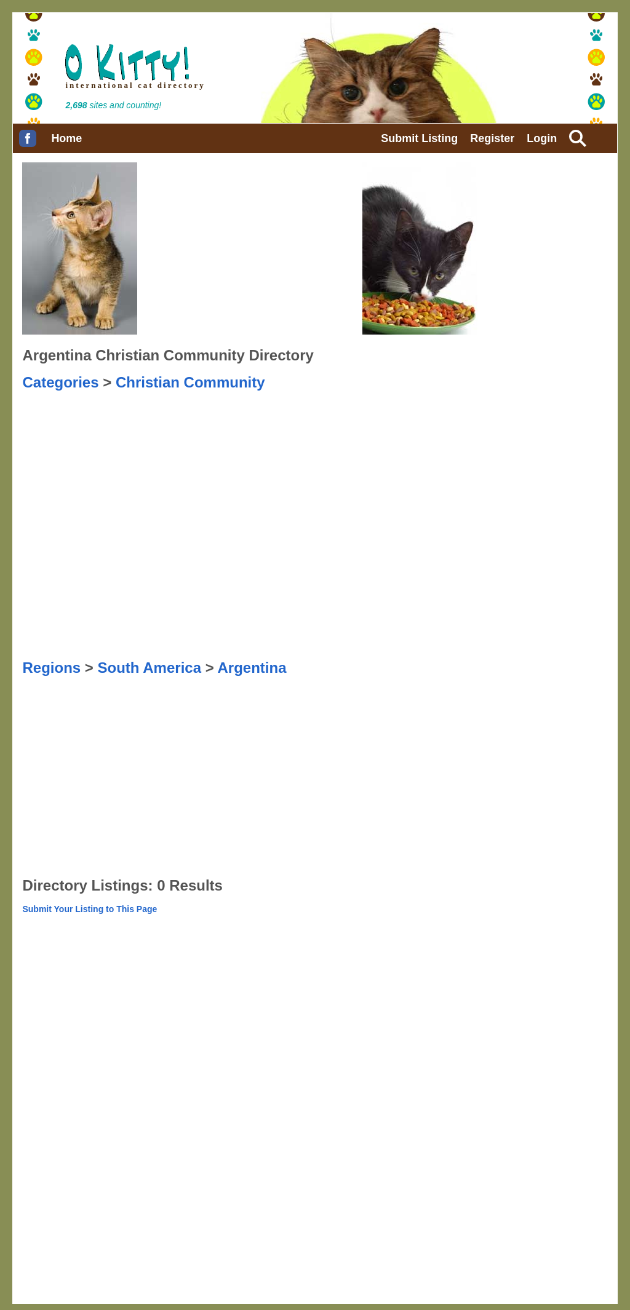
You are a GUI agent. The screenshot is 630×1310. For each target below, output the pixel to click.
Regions (51, 667)
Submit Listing (419, 138)
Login (542, 138)
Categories (60, 382)
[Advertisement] (83, 422)
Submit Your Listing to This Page (89, 909)
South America (149, 667)
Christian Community (190, 382)
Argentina (251, 667)
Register (492, 138)
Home (66, 138)
